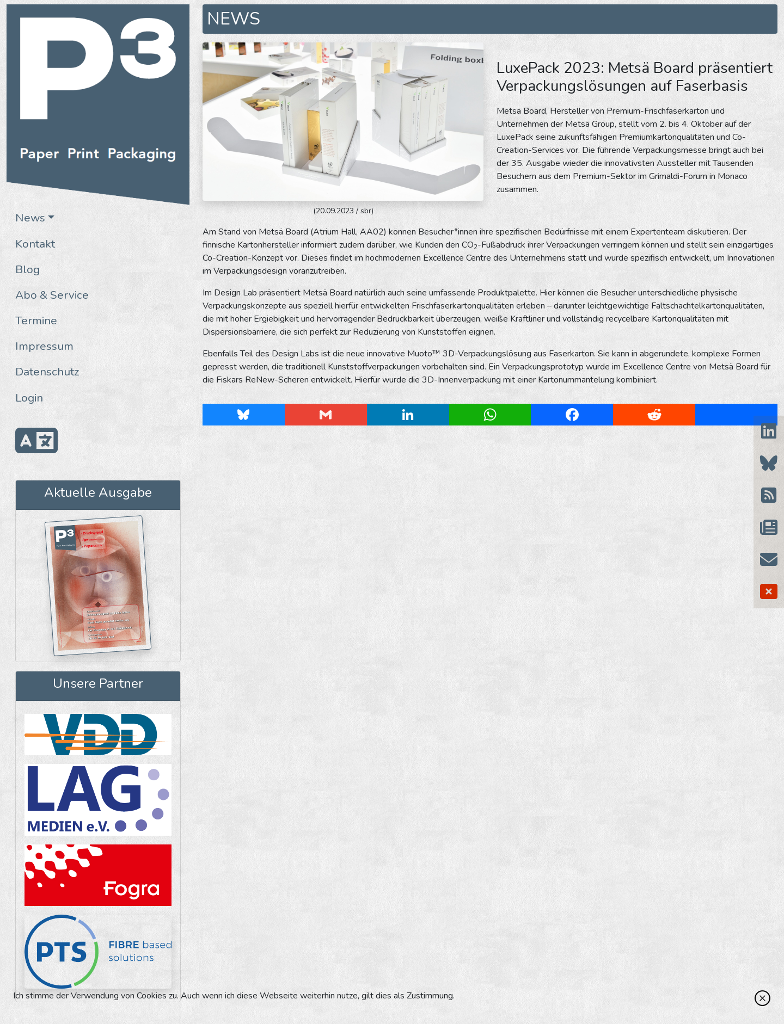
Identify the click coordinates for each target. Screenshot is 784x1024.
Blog (27, 269)
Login (29, 397)
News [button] (30, 217)
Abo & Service (52, 295)
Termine (36, 320)
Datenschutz (47, 371)
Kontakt (35, 243)
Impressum (44, 346)
